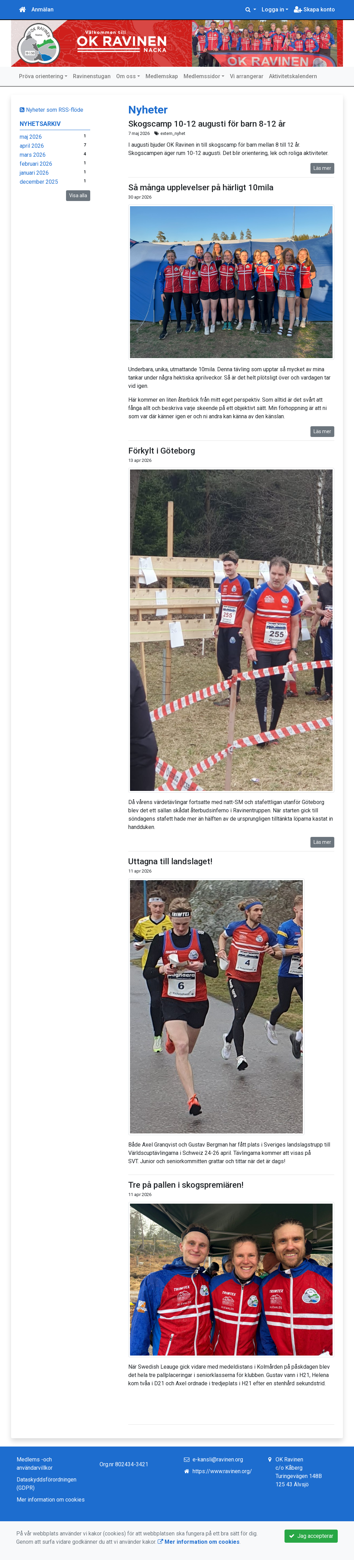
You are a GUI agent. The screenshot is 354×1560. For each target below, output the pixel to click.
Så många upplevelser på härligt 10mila (200, 187)
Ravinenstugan (92, 76)
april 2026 (32, 146)
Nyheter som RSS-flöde (51, 110)
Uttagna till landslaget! (170, 861)
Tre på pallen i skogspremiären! (185, 1185)
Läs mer (322, 168)
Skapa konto (314, 9)
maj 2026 (31, 137)
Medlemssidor (202, 76)
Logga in (273, 9)
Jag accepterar (311, 1536)
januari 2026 (34, 173)
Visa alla (78, 195)
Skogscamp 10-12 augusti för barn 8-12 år (207, 124)
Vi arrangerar (246, 76)
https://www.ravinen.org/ (222, 1471)
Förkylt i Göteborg (161, 451)
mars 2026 (33, 155)
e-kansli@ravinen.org (218, 1459)
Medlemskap (162, 76)
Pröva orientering (41, 76)
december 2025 (39, 182)
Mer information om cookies (51, 1499)
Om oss (126, 76)
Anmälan (42, 9)
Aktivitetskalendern (293, 76)
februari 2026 (36, 164)
